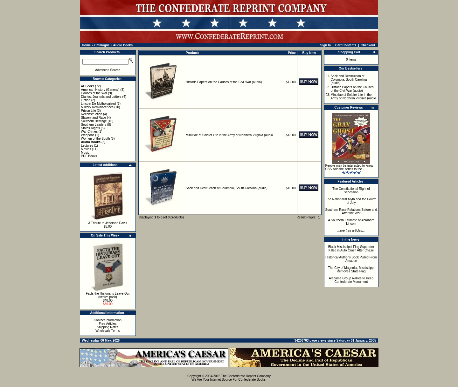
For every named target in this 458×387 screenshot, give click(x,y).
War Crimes (89, 131)
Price (291, 53)
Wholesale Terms (107, 330)
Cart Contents (345, 45)
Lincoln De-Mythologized (98, 103)
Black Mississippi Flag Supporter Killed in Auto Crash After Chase (351, 248)
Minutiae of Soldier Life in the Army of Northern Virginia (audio (229, 135)
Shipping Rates (108, 327)
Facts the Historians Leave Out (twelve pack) (107, 295)
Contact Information (107, 320)
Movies (86, 149)
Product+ (193, 53)
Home (86, 45)
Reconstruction (91, 114)
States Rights (90, 128)
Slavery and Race (93, 117)
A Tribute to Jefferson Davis (107, 223)
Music (85, 152)
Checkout (368, 45)
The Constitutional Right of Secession (351, 190)
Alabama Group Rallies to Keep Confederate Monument (351, 280)
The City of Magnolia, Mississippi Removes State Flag (351, 269)
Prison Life (88, 110)
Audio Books (123, 45)
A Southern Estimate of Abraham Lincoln (351, 221)
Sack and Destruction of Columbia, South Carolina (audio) (226, 188)
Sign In (325, 45)
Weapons (87, 135)
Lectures (87, 145)
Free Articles (108, 323)
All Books (87, 86)
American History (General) (100, 89)
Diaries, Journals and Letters (101, 96)
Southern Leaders (94, 124)
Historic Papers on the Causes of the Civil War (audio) (224, 82)
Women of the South (95, 138)
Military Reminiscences (97, 107)
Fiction (85, 100)
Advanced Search (107, 70)
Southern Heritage (94, 121)
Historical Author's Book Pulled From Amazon (351, 259)
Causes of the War (94, 93)
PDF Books (89, 156)
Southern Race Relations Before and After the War (351, 211)
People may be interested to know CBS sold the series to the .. (349, 167)
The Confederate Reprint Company (246, 376)
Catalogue (101, 45)
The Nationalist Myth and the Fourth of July (351, 200)
